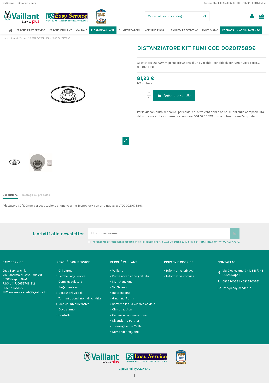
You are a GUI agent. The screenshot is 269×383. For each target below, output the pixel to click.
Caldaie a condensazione (129, 315)
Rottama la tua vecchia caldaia (133, 304)
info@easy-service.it (237, 288)
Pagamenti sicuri (70, 287)
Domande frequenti (125, 332)
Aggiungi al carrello (174, 95)
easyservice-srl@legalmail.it (28, 292)
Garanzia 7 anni (27, 3)
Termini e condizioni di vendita (80, 298)
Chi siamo (66, 270)
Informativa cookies (180, 276)
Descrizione (10, 194)
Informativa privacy (179, 270)
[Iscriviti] (234, 233)
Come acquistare (70, 281)
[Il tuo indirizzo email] (159, 233)
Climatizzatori (122, 309)
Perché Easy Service (72, 276)
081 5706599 (203, 116)
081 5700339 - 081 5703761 (241, 281)
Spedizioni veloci (70, 293)
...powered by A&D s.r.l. (134, 369)
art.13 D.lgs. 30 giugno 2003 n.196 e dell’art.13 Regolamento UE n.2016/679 (198, 241)
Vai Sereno (9, 3)
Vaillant (117, 270)
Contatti (64, 315)
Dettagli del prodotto (36, 194)
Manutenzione (122, 281)
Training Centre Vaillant (128, 326)
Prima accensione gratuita (130, 276)
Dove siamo (67, 309)
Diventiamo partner (125, 320)
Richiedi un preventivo (74, 304)
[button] (30, 30)
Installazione (121, 293)
